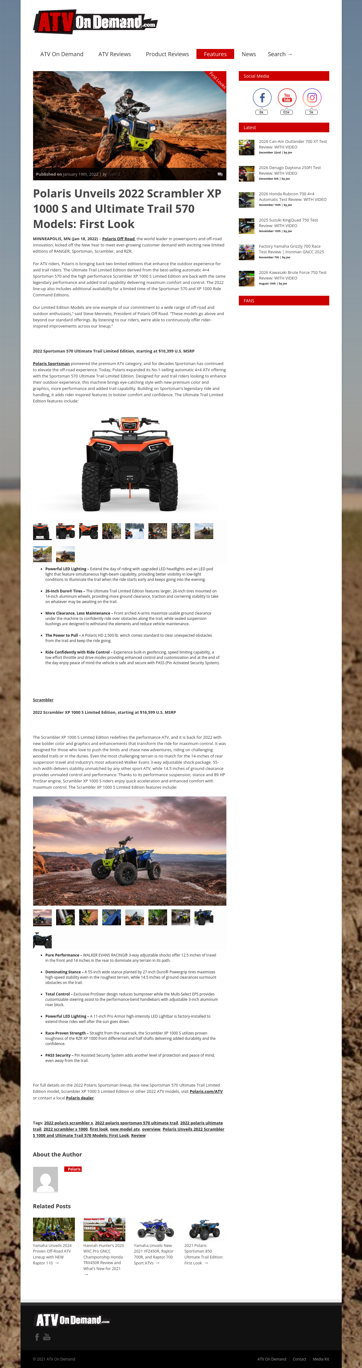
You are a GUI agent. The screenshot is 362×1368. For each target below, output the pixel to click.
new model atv (125, 1129)
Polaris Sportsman (51, 363)
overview (151, 1129)
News (249, 54)
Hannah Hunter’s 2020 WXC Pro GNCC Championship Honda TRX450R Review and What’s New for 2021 (104, 1257)
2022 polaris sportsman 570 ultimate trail (136, 1122)
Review (138, 1135)
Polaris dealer (80, 1097)
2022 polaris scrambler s (68, 1122)
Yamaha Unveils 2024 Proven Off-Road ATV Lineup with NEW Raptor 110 (52, 1254)
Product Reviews (167, 54)
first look (99, 1129)
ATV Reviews (115, 54)
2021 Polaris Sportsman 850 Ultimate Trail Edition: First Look (204, 1254)
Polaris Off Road (118, 238)
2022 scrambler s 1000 (66, 1129)
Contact (299, 1358)
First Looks (218, 80)
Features (215, 54)
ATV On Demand (62, 54)
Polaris (114, 174)
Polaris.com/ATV (206, 1091)
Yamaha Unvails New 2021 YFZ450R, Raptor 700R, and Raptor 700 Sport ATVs (154, 1254)
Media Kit (321, 1358)
